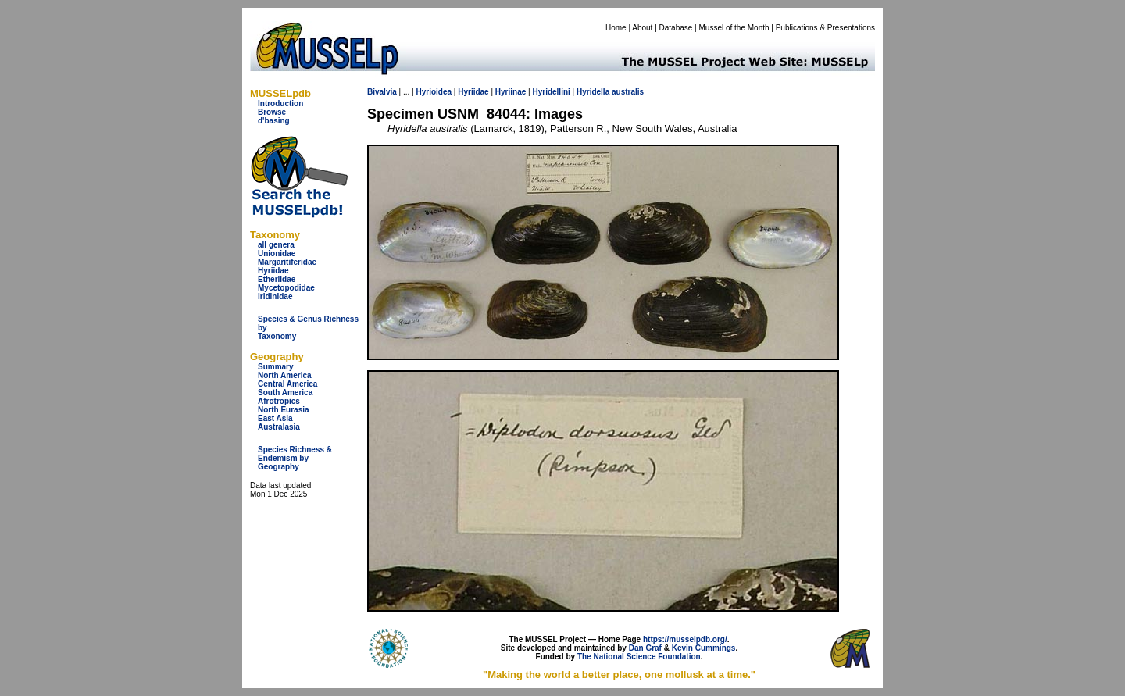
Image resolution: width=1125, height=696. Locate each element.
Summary (276, 366)
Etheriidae (276, 279)
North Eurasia (283, 409)
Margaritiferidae (287, 262)
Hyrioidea (434, 91)
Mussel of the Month (734, 27)
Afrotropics (279, 401)
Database (676, 27)
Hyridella (593, 91)
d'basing (274, 120)
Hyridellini (551, 91)
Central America (287, 384)
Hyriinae (510, 91)
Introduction (280, 103)
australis (628, 91)
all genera (276, 245)
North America (285, 375)
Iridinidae (275, 296)
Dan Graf (645, 648)
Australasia (279, 427)
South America (285, 392)
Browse (272, 112)
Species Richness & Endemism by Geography (295, 458)
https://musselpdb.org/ (685, 639)
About (642, 27)
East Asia (275, 418)
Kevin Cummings (704, 648)
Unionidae (276, 253)
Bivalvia (382, 91)
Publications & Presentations (825, 27)
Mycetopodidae (286, 288)
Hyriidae (273, 270)
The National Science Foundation (639, 656)
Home (616, 27)
